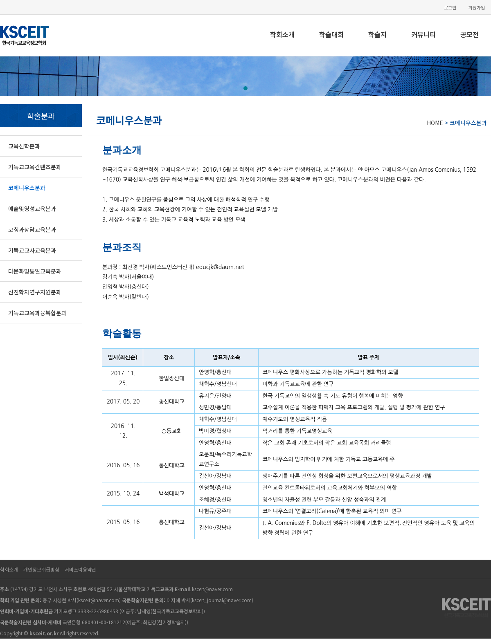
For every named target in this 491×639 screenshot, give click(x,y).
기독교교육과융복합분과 (37, 313)
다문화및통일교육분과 (34, 271)
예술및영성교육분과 (32, 208)
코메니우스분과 (26, 188)
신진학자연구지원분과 (34, 292)
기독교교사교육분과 (32, 250)
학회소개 (282, 34)
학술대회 (331, 34)
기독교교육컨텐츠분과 (34, 167)
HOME (435, 123)
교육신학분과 (24, 146)
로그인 (450, 7)
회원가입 (476, 7)
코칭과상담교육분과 (32, 229)
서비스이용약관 (80, 569)
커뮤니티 (423, 34)
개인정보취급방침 (41, 569)
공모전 (469, 34)
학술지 (377, 34)
